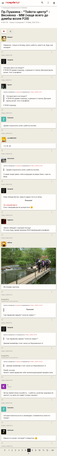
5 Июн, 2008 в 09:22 (36, 361)
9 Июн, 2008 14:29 (6, 403)
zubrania (18, 165)
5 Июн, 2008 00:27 (6, 295)
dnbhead (10, 430)
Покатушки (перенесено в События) (14, 8)
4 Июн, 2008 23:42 (6, 238)
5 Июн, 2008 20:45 (6, 380)
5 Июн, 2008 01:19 (6, 323)
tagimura (10, 220)
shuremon (10, 158)
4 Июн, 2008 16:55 (6, 154)
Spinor (9, 85)
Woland (9, 37)
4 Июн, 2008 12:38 (6, 55)
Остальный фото (10, 205)
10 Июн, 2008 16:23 (7, 425)
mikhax (9, 242)
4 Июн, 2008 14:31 (6, 113)
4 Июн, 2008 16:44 (6, 133)
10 (39, 450)
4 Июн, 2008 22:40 (6, 215)
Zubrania (10, 118)
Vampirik (10, 60)
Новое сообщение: (17, 22)
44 (52, 450)
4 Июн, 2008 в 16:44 (36, 165)
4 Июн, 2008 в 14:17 (36, 92)
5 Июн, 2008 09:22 (6, 351)
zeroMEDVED (11, 138)
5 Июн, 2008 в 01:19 (31, 335)
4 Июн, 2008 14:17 (6, 80)
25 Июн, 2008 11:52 (7, 446)
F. (25, 22)
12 (47, 450)
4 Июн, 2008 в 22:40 (36, 305)
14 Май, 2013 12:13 (33, 22)
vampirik (18, 92)
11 (43, 450)
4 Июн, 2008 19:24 (6, 184)
